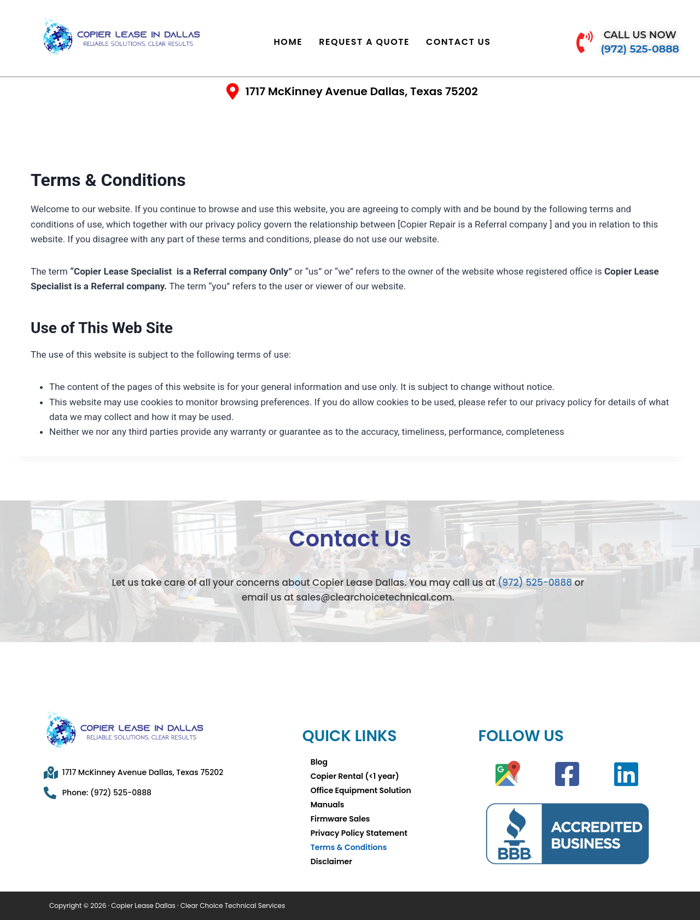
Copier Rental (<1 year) (355, 776)
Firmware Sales (340, 818)
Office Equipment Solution (361, 790)
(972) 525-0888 (535, 582)
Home (287, 42)
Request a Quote (364, 42)
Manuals (328, 804)
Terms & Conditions (349, 847)
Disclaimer (331, 861)
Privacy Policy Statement (359, 833)
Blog (319, 761)
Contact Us (458, 42)
